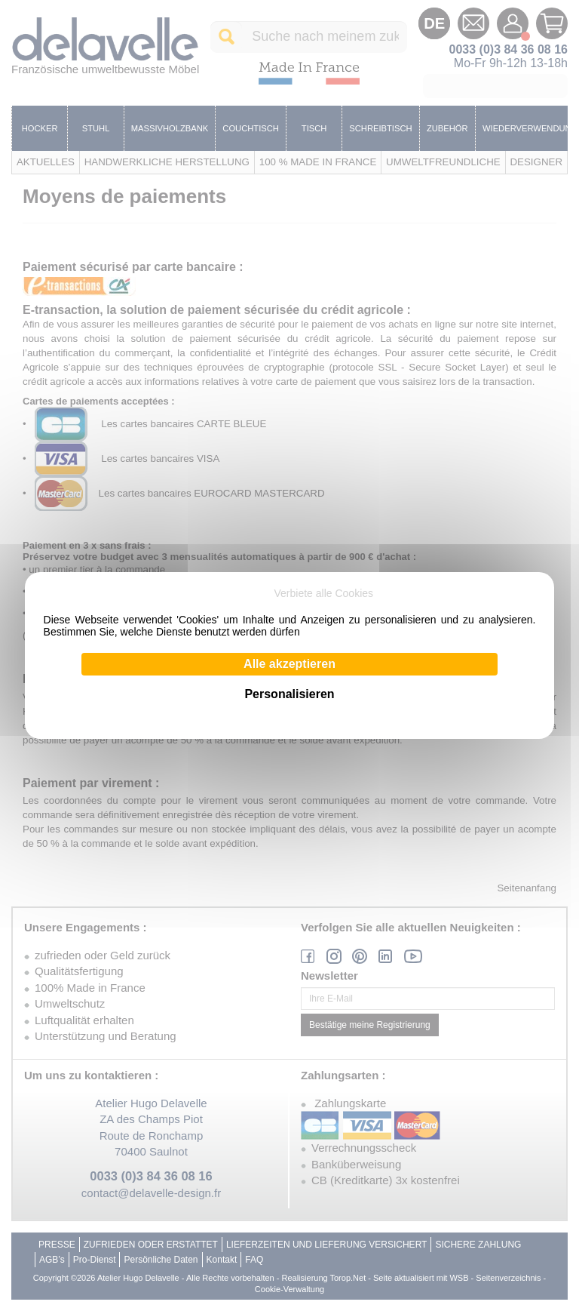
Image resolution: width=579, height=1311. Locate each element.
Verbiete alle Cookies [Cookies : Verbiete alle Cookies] (324, 593)
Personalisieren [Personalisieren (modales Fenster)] (289, 694)
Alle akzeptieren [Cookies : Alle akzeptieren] (289, 663)
